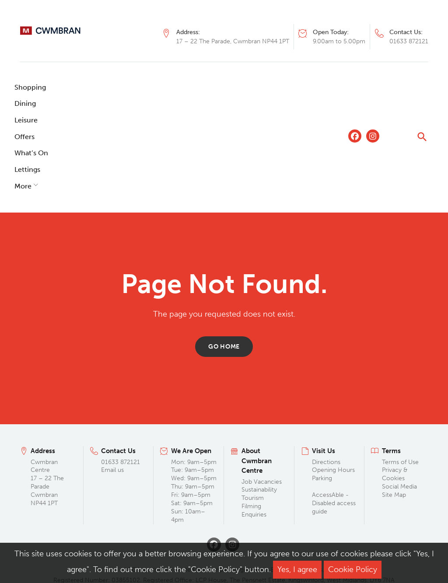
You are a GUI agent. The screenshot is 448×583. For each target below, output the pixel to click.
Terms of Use (400, 363)
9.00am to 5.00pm (339, 41)
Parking (322, 380)
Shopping (35, 87)
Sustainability (259, 391)
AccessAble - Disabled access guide (334, 405)
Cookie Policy (352, 569)
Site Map (394, 396)
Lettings (241, 87)
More (278, 87)
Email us (112, 371)
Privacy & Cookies (394, 376)
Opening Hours (333, 371)
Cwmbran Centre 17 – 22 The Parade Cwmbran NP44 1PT (47, 384)
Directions (326, 363)
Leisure (115, 87)
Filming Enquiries (254, 412)
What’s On (196, 87)
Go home (224, 247)
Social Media (399, 388)
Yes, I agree (297, 569)
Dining (77, 87)
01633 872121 (408, 41)
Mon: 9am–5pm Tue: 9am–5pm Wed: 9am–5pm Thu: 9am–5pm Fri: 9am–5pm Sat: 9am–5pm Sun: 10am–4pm (194, 392)
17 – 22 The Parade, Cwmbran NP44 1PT (232, 41)
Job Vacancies (262, 383)
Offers (153, 87)
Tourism (253, 399)
